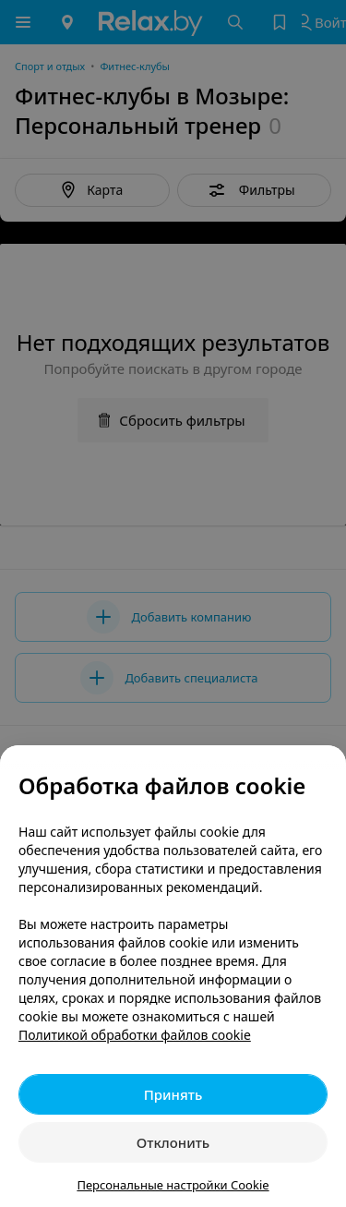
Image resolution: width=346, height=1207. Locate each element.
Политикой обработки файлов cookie (134, 1035)
